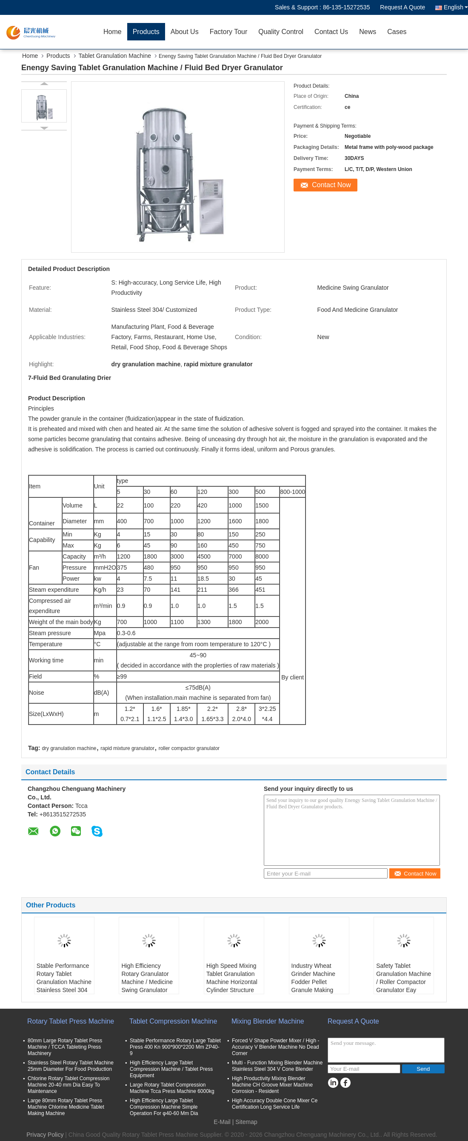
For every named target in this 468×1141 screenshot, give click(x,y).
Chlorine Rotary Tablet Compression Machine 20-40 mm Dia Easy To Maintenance (69, 1084)
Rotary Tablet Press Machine (70, 1021)
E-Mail (222, 1121)
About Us (185, 31)
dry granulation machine (69, 748)
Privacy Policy (44, 1134)
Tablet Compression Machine (173, 1021)
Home (112, 31)
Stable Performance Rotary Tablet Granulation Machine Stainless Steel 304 (64, 977)
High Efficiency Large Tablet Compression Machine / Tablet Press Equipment (171, 1069)
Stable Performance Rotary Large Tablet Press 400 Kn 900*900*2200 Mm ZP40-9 (175, 1047)
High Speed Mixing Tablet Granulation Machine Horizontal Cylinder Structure (231, 977)
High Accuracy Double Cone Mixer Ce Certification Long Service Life (274, 1104)
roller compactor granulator (189, 748)
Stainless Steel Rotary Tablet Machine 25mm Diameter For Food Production (71, 1066)
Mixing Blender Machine (267, 1021)
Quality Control (280, 31)
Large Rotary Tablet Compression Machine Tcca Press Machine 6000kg (172, 1088)
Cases (396, 31)
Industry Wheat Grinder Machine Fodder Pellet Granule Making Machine (313, 981)
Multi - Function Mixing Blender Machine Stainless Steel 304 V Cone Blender (277, 1066)
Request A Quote (402, 7)
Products (146, 31)
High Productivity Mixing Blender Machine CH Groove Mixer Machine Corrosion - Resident (272, 1084)
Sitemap (246, 1121)
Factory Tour (229, 31)
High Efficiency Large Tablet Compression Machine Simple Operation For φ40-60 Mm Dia (164, 1107)
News (367, 31)
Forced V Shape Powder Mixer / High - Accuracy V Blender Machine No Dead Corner (275, 1047)
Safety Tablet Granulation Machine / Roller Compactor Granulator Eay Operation (403, 981)
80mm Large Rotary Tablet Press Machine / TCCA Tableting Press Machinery (65, 1047)
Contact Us (331, 31)
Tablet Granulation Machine (115, 55)
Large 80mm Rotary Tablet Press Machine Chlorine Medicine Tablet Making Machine (66, 1107)
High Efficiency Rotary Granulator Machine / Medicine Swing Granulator (147, 977)
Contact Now (331, 184)
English (456, 7)
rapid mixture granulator (127, 748)
